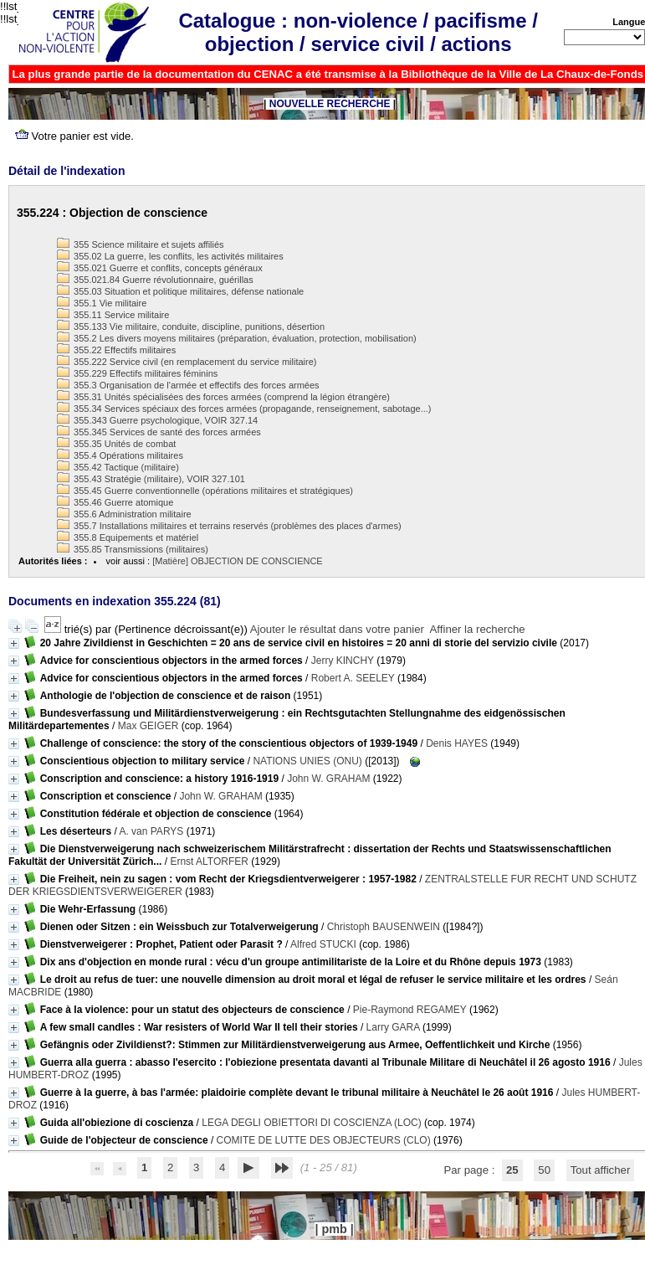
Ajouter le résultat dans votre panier (337, 629)
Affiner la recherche (477, 629)
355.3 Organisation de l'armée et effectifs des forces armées (188, 385)
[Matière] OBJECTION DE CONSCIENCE (237, 561)
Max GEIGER (148, 726)
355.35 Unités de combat (116, 444)
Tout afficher (601, 1170)
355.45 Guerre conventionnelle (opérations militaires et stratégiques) (205, 491)
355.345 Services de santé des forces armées (159, 432)
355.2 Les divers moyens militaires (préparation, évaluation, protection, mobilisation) (237, 338)
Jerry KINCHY (342, 660)
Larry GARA (393, 1027)
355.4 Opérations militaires (120, 455)
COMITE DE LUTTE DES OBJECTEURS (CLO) (324, 1140)
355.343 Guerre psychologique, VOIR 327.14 (157, 420)
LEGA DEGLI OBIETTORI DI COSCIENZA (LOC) (312, 1123)
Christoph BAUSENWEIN (383, 927)
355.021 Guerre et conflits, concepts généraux (160, 268)
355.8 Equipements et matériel (127, 537)
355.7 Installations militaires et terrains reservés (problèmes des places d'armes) (229, 526)
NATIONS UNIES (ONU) (307, 761)
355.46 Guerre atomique (115, 502)
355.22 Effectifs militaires (116, 350)
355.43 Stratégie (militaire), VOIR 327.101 (151, 479)
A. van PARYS (151, 831)
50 (544, 1170)
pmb (333, 1229)
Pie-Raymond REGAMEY (410, 1010)
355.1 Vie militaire (101, 303)
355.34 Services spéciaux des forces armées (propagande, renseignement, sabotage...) (244, 409)
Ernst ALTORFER (209, 861)
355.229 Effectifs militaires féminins (137, 373)
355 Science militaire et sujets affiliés (140, 244)
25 (512, 1170)
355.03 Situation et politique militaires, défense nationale (180, 291)
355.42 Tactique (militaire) (118, 467)
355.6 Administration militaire (124, 514)
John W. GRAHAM (328, 778)
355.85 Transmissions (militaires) (132, 549)
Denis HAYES (457, 743)
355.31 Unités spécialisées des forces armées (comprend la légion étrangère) (223, 397)
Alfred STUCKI (323, 944)
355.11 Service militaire (113, 315)
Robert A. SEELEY (353, 678)
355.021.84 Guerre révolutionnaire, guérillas (155, 280)
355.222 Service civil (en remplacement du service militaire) (186, 362)
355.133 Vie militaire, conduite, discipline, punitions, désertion (191, 326)
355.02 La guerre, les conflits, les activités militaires (170, 256)
